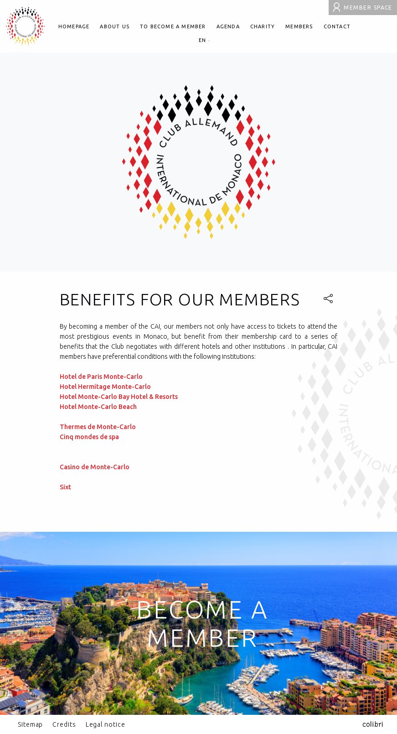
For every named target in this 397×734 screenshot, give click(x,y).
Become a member (202, 623)
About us (114, 26)
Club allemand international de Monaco (25, 26)
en (204, 40)
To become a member (173, 26)
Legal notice (105, 724)
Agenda (228, 26)
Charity (262, 26)
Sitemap (30, 724)
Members (299, 26)
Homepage (74, 26)
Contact (337, 26)
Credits (64, 724)
